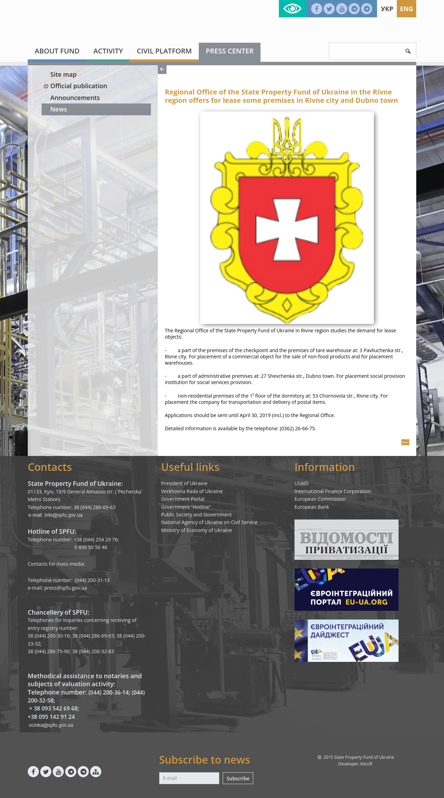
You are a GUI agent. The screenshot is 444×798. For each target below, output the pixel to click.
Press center (230, 51)
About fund (57, 51)
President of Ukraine (184, 483)
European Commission (320, 499)
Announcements (75, 97)
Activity (108, 51)
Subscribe (238, 778)
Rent (405, 442)
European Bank (311, 507)
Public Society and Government (196, 514)
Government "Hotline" (186, 507)
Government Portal (183, 499)
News (58, 109)
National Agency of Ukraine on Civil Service (209, 522)
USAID (301, 483)
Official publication (75, 86)
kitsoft (366, 764)
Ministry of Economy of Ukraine (196, 530)
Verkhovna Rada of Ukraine (192, 491)
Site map (63, 74)
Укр (387, 9)
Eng (406, 9)
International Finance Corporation (332, 491)
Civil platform (164, 51)
